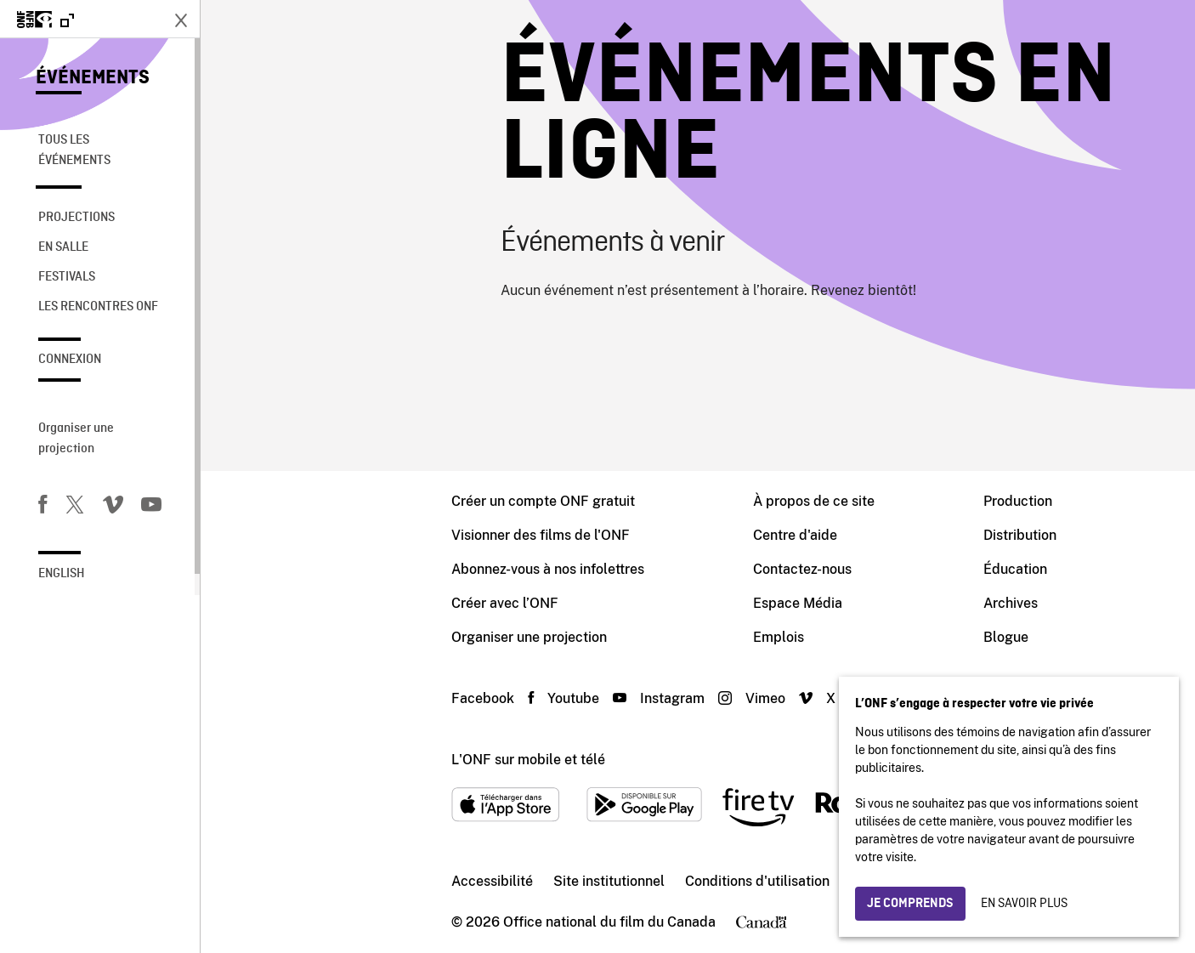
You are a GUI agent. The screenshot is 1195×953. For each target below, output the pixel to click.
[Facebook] (42, 507)
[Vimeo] (113, 507)
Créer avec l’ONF (304, 603)
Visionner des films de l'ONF (340, 535)
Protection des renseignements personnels (784, 881)
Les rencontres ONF (98, 307)
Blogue (805, 637)
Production (817, 501)
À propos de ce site (613, 501)
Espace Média (597, 603)
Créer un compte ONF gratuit (342, 501)
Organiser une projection (76, 439)
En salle (63, 247)
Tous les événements (74, 150)
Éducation (815, 569)
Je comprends (910, 903)
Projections (76, 217)
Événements (93, 78)
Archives (810, 603)
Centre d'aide (594, 535)
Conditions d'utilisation (556, 881)
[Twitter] (75, 507)
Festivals (66, 277)
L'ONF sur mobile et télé (328, 760)
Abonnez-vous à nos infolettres (347, 569)
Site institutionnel (408, 881)
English (61, 574)
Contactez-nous (601, 569)
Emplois (577, 637)
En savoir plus (1024, 903)
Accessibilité (291, 881)
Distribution (819, 535)
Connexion (69, 359)
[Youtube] (151, 507)
